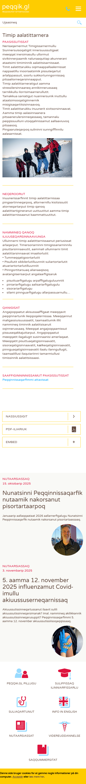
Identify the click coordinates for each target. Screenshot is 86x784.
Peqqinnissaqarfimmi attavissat (25, 380)
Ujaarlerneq (79, 22)
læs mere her (36, 776)
